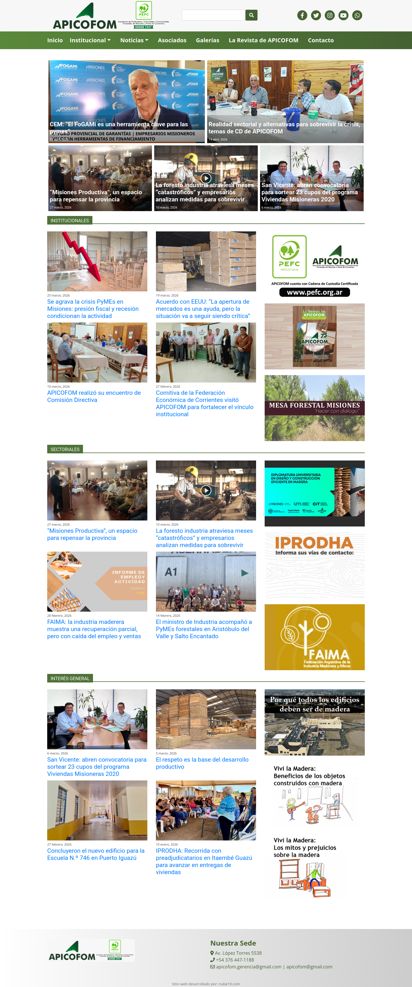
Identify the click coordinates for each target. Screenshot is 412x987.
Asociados (172, 40)
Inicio (55, 40)
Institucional (88, 40)
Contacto (321, 40)
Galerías (207, 40)
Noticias (132, 40)
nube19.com (229, 983)
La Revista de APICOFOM (263, 40)
